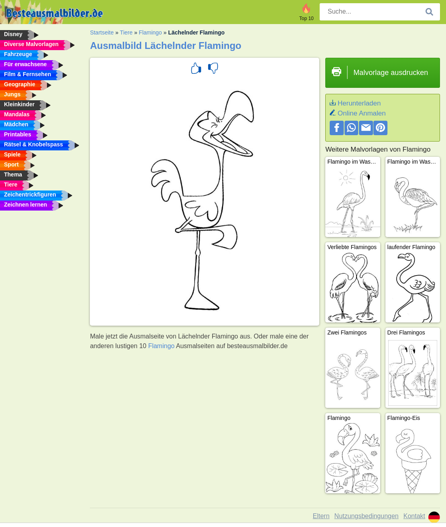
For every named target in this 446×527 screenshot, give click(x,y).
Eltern (321, 516)
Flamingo (150, 32)
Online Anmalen (362, 113)
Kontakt (414, 516)
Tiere (126, 32)
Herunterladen (359, 103)
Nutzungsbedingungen (366, 516)
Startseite (102, 32)
